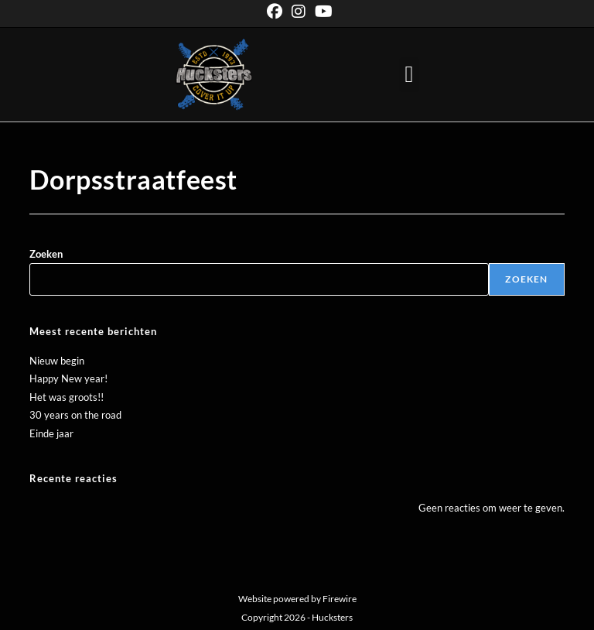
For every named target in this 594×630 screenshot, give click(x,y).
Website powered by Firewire (297, 598)
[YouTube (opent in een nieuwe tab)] (321, 11)
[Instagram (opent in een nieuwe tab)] (298, 11)
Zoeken (46, 254)
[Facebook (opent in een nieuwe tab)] (274, 11)
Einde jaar (51, 433)
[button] (409, 74)
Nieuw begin (56, 360)
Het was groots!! (66, 397)
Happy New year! (68, 378)
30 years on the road (75, 415)
